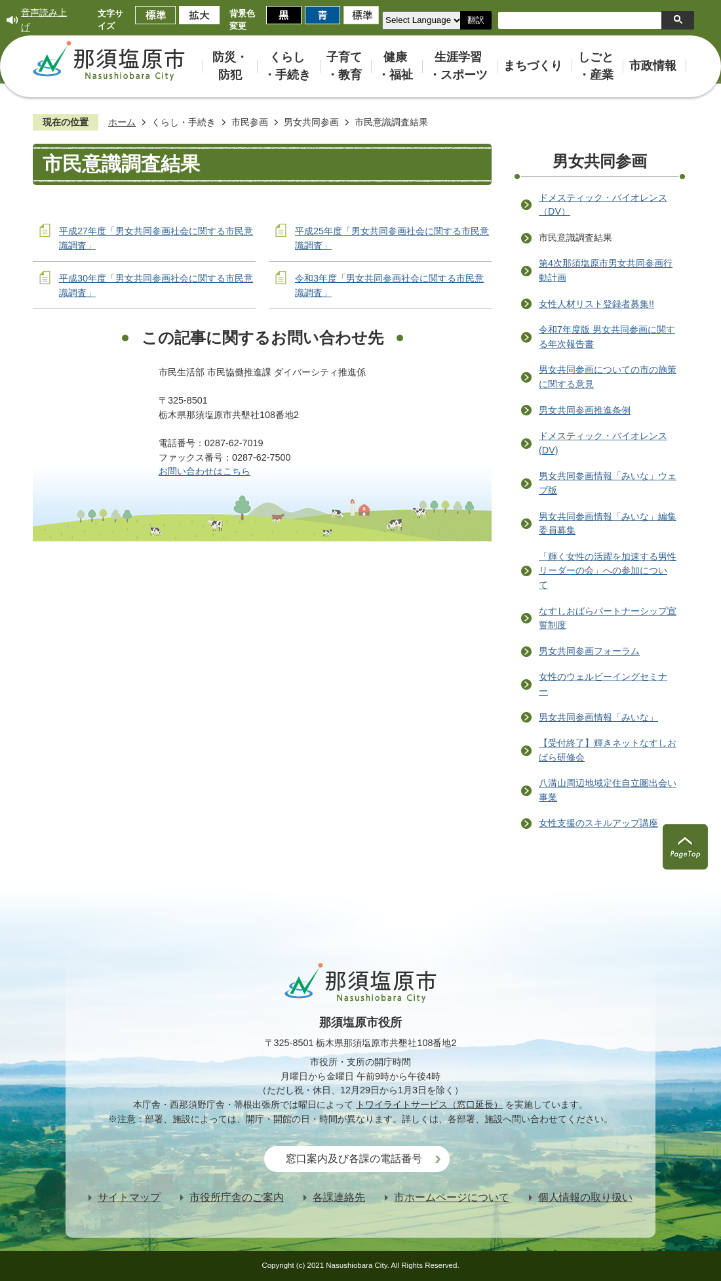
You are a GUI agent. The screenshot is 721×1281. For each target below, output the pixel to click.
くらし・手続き (183, 122)
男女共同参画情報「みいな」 (598, 717)
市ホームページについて (451, 1197)
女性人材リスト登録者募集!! (596, 304)
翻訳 (475, 20)
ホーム (122, 122)
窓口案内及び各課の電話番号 (354, 1158)
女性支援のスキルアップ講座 (598, 823)
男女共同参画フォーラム (589, 651)
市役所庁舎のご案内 (236, 1197)
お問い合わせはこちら (204, 471)
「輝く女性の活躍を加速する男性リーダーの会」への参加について (607, 570)
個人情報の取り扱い (585, 1197)
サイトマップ (129, 1197)
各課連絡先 (339, 1197)
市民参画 (249, 122)
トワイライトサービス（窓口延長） (429, 1104)
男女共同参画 (311, 122)
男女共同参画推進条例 (585, 410)
